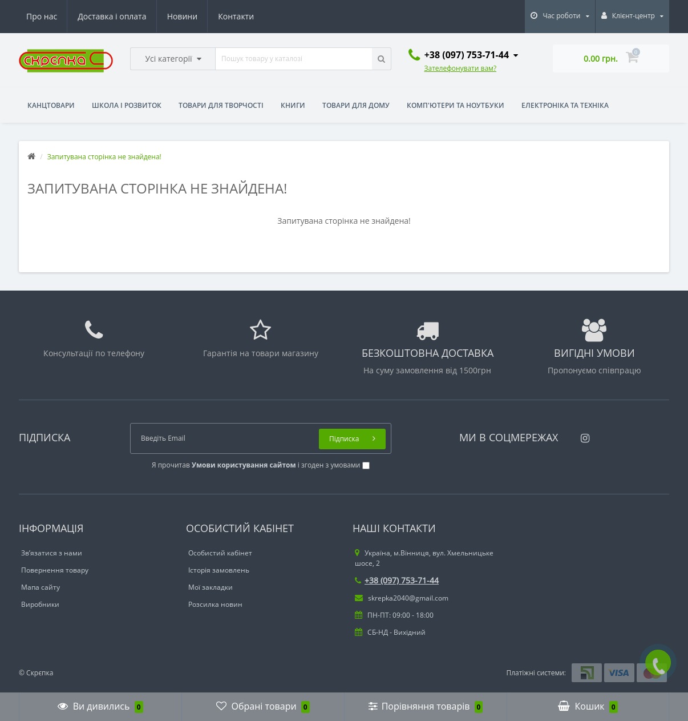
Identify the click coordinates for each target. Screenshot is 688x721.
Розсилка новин (215, 604)
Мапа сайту (40, 587)
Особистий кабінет (220, 553)
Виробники (40, 604)
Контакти (236, 16)
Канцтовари (51, 105)
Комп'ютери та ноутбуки (455, 105)
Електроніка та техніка (565, 105)
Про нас (41, 16)
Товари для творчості (221, 105)
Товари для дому (356, 105)
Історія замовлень (218, 570)
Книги (293, 105)
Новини (182, 16)
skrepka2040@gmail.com (401, 598)
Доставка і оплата (112, 16)
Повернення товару (54, 570)
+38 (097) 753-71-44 (397, 580)
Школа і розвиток (126, 105)
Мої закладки (210, 587)
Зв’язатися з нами (51, 553)
